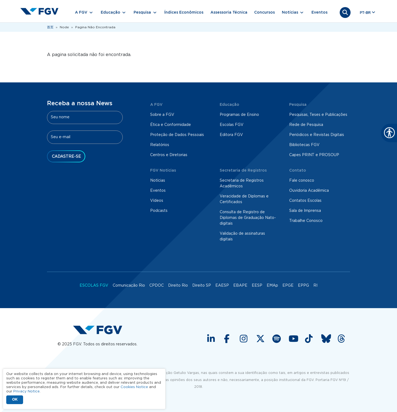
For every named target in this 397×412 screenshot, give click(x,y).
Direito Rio (178, 285)
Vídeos (156, 201)
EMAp (272, 285)
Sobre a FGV (162, 115)
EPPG (303, 285)
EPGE (288, 285)
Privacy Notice (26, 391)
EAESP (222, 285)
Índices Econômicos (183, 12)
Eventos (319, 12)
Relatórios (159, 145)
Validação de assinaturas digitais (242, 236)
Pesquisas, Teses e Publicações (318, 115)
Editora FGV (231, 135)
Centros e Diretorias (168, 155)
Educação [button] (110, 12)
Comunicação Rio (129, 285)
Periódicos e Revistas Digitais (316, 135)
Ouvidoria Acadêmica (309, 191)
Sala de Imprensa (305, 211)
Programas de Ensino (239, 115)
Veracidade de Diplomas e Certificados (244, 199)
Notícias (157, 180)
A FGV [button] (81, 12)
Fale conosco (301, 180)
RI (315, 285)
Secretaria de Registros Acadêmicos (242, 183)
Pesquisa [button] (142, 12)
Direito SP (201, 285)
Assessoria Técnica (228, 12)
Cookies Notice (134, 387)
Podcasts (159, 211)
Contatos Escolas (305, 201)
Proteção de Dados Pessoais (177, 135)
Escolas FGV (232, 125)
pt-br (365, 13)
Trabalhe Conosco (306, 221)
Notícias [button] (290, 12)
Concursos (264, 12)
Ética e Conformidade (170, 125)
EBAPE (240, 285)
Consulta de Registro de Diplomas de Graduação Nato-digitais (248, 217)
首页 (50, 27)
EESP (257, 285)
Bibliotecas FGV (304, 145)
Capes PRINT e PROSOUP (314, 155)
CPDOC (156, 285)
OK (14, 399)
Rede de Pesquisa (306, 125)
